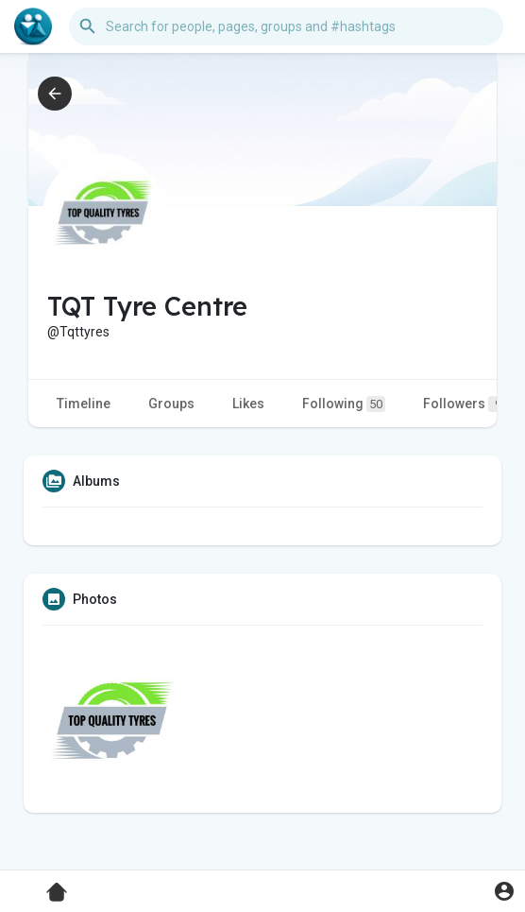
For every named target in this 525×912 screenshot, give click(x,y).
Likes (248, 403)
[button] (286, 26)
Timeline (83, 403)
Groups (171, 403)
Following (343, 404)
